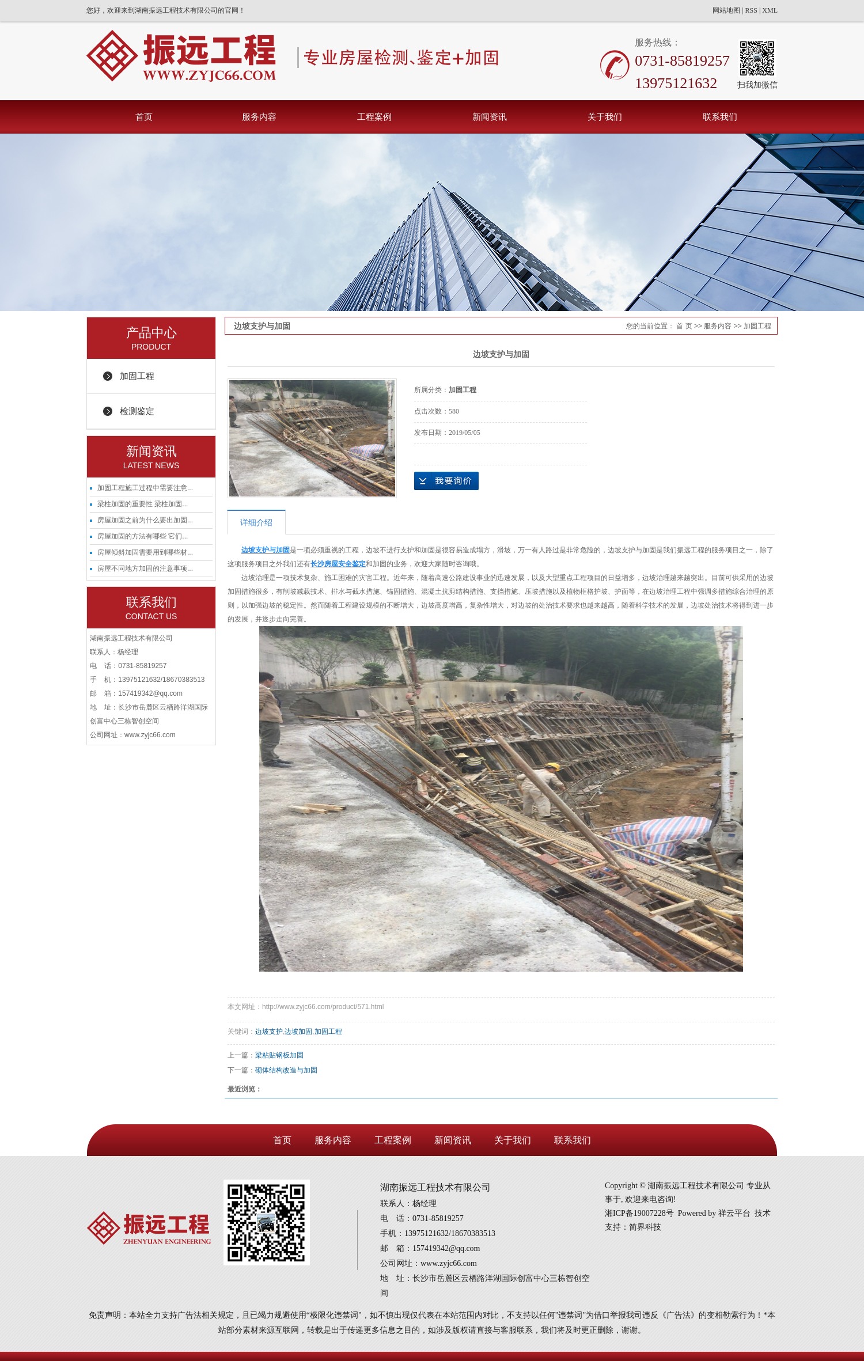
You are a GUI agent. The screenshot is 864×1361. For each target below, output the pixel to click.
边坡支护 (269, 1032)
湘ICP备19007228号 (639, 1213)
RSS (751, 10)
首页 (144, 117)
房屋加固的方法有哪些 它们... (142, 536)
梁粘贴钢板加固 (279, 1055)
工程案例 (374, 117)
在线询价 (446, 481)
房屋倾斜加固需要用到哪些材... (145, 552)
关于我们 (605, 117)
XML (770, 10)
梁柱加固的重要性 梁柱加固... (142, 504)
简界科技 (645, 1227)
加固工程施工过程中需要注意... (145, 488)
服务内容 (259, 117)
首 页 (684, 326)
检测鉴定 (137, 411)
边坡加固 (298, 1032)
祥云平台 (734, 1213)
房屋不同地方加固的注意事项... (145, 568)
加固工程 (137, 376)
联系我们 (720, 117)
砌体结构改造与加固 (286, 1070)
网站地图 (726, 10)
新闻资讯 (489, 117)
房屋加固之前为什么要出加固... (145, 520)
